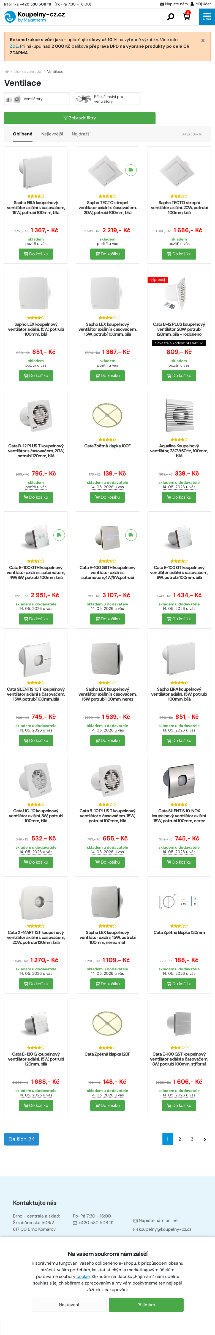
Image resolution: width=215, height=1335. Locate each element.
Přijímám (146, 1305)
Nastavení (69, 1305)
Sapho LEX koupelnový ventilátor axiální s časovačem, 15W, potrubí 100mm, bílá (107, 329)
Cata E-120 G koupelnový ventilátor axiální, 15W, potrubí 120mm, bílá (36, 1059)
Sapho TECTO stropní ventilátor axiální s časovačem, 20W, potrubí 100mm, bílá (107, 207)
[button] (171, 17)
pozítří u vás (36, 243)
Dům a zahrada (27, 71)
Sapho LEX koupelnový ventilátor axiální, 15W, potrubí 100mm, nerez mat (107, 937)
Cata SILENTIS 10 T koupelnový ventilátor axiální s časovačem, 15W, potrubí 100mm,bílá (36, 694)
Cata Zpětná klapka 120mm (179, 932)
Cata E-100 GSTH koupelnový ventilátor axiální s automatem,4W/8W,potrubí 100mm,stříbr (107, 575)
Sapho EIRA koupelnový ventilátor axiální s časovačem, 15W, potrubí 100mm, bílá (36, 207)
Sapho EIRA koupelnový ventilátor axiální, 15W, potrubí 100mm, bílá (179, 694)
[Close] (203, 40)
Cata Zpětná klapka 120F (107, 1054)
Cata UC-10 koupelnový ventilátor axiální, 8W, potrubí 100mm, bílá (36, 816)
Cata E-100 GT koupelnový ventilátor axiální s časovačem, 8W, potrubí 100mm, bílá (179, 572)
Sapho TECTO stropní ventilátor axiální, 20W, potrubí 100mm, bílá (179, 207)
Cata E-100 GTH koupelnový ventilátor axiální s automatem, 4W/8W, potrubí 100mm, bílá (36, 572)
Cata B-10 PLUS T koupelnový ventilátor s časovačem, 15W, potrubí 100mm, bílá (107, 816)
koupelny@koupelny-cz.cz (162, 1229)
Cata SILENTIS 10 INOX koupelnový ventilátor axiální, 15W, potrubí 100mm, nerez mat (179, 818)
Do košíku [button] (36, 254)
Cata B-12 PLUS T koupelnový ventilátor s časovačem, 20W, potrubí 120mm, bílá (36, 451)
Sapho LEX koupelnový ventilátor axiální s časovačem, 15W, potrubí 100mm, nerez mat (107, 696)
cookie (83, 1276)
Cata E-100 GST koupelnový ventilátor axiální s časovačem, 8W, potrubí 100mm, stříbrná (179, 1059)
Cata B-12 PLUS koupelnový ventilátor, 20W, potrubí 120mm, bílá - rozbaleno (179, 329)
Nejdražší (81, 134)
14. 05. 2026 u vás (107, 486)
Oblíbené (22, 134)
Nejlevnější (52, 134)
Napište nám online (155, 1220)
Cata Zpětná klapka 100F (107, 446)
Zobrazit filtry (80, 118)
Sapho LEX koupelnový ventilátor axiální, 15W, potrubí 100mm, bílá (36, 329)
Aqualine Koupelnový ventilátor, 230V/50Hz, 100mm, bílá (179, 451)
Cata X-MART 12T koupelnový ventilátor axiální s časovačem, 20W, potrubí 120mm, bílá (36, 937)
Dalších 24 (22, 1139)
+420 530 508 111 (93, 1222)
